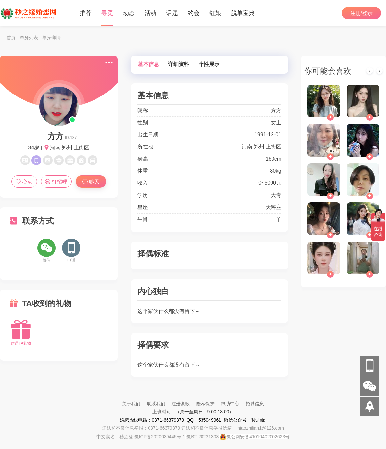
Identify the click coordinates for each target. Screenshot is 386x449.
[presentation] (369, 70)
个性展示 (209, 64)
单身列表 (29, 37)
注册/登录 (361, 13)
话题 (172, 13)
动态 (129, 13)
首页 (11, 37)
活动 (150, 13)
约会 (194, 13)
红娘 (215, 13)
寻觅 (107, 13)
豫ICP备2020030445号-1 (159, 436)
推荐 (86, 13)
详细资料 (178, 64)
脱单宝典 (242, 13)
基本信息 (148, 64)
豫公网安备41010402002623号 (258, 436)
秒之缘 (126, 436)
